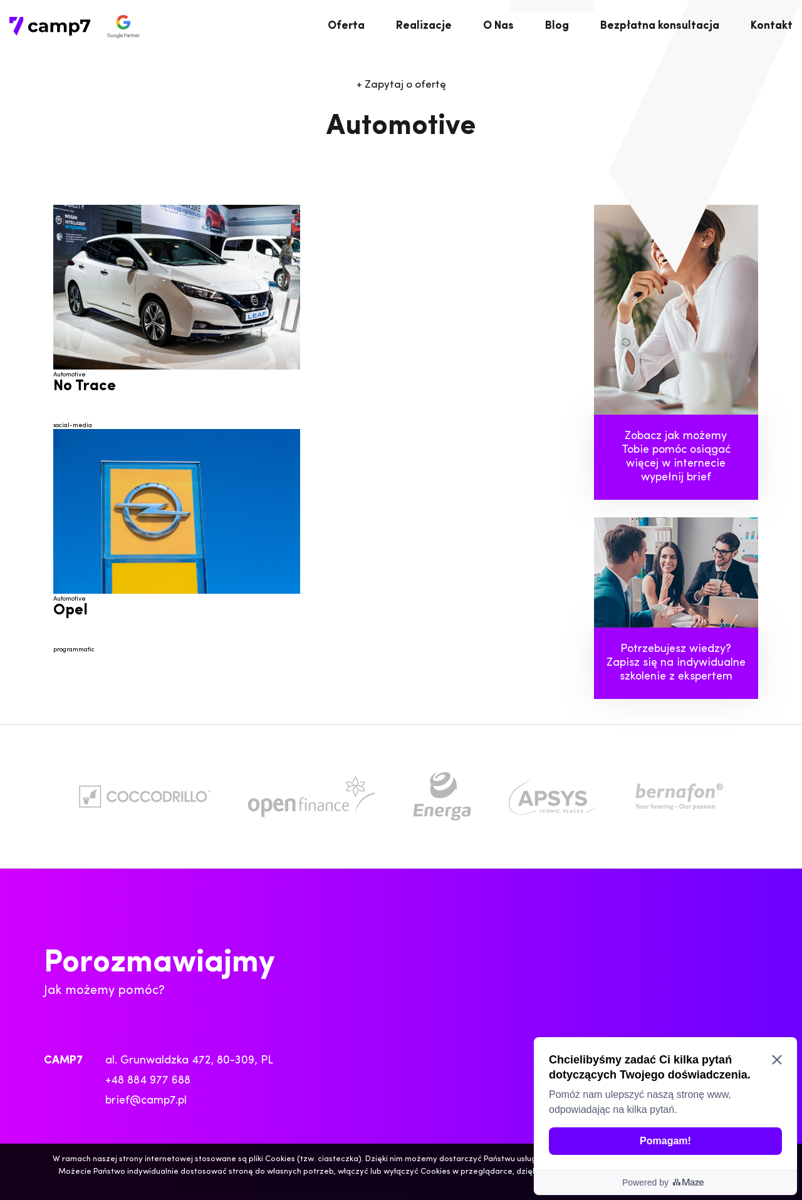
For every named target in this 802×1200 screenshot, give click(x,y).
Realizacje (424, 26)
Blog (557, 26)
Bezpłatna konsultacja (659, 26)
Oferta (346, 26)
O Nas (498, 26)
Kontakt (772, 26)
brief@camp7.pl (146, 1101)
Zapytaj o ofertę (401, 85)
